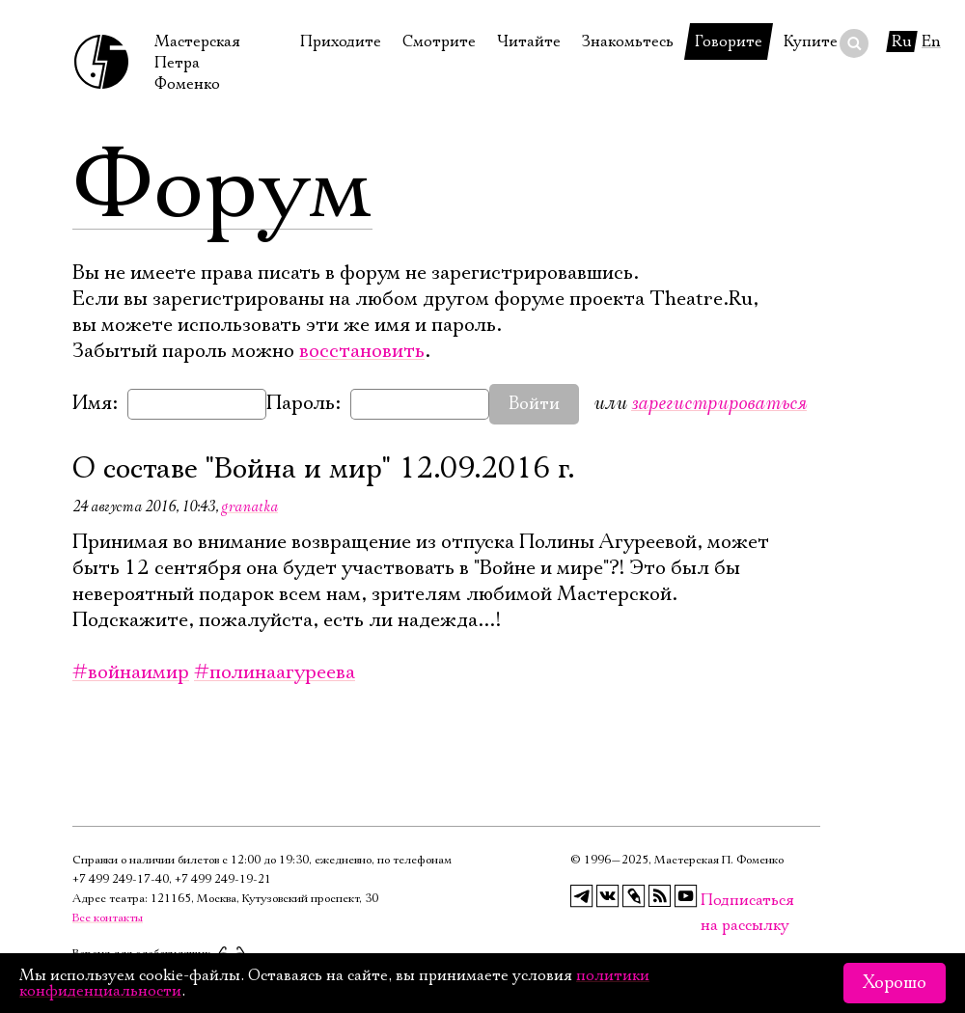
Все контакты (107, 918)
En (931, 41)
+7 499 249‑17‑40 (120, 879)
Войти (534, 404)
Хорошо (894, 983)
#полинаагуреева (274, 672)
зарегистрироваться (719, 403)
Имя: (95, 403)
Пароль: (303, 403)
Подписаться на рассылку (712, 900)
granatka (249, 506)
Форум (222, 188)
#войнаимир (130, 672)
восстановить (362, 351)
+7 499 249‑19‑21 (223, 879)
